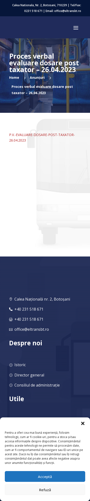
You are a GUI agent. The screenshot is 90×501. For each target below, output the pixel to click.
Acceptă (45, 476)
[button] (82, 423)
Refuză (45, 489)
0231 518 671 (33, 11)
